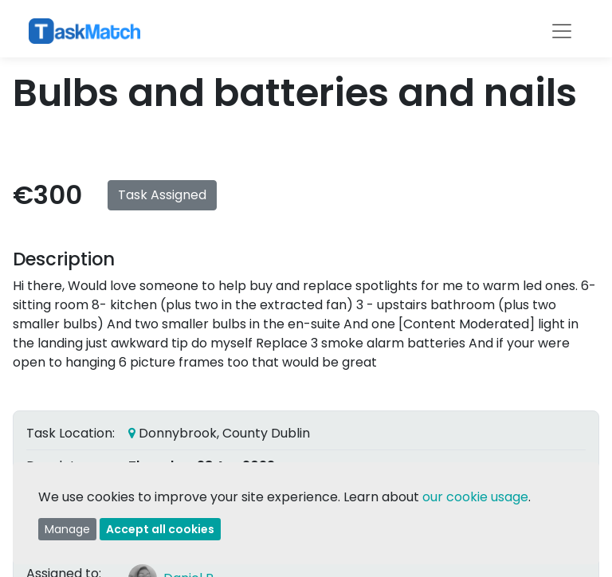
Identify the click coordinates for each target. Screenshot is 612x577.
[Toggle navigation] (561, 31)
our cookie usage (475, 497)
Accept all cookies (160, 529)
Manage (67, 529)
